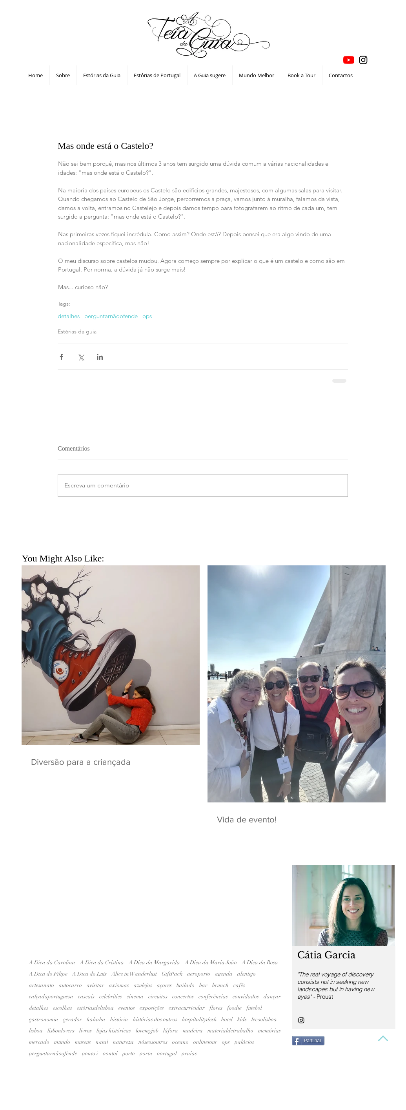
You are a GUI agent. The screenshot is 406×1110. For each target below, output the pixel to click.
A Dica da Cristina (102, 962)
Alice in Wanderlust (134, 974)
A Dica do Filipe (48, 974)
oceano (180, 1042)
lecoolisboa (264, 1019)
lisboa (36, 1030)
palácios (244, 1042)
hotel (227, 1019)
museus (83, 1042)
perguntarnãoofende (111, 316)
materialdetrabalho (230, 1030)
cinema (135, 996)
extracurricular (187, 1008)
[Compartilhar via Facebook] (61, 356)
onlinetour (205, 1042)
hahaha (96, 1019)
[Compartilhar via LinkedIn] (100, 356)
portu (146, 1053)
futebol (254, 1008)
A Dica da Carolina (52, 962)
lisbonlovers (61, 1030)
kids (242, 1019)
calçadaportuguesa (51, 996)
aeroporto (198, 974)
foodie (234, 1008)
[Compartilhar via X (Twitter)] (80, 356)
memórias (269, 1030)
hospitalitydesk (199, 1019)
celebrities (110, 996)
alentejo (246, 974)
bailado (186, 985)
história (119, 1019)
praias (189, 1053)
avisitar (95, 985)
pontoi (110, 1053)
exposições (152, 1008)
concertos (183, 996)
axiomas (119, 985)
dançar (272, 996)
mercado (39, 1042)
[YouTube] (348, 59)
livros (85, 1030)
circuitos (157, 996)
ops (147, 316)
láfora (170, 1030)
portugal (167, 1053)
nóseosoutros (152, 1042)
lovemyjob (147, 1030)
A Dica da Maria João (211, 962)
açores (164, 985)
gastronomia (43, 1019)
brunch (220, 985)
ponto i (90, 1053)
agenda (224, 974)
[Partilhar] (308, 1040)
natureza (123, 1042)
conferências (213, 996)
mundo (62, 1042)
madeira (193, 1030)
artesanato (41, 985)
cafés (239, 985)
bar (203, 985)
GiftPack (172, 974)
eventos (126, 1008)
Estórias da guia (77, 331)
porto (128, 1053)
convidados (246, 996)
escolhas (62, 1008)
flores (215, 1008)
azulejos (143, 985)
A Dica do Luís (89, 974)
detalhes (69, 316)
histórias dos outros (155, 1019)
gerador (72, 1019)
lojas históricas (113, 1030)
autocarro (70, 985)
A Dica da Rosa (260, 962)
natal (102, 1042)
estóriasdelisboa (95, 1008)
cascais (86, 996)
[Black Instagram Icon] (363, 59)
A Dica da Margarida (154, 962)
